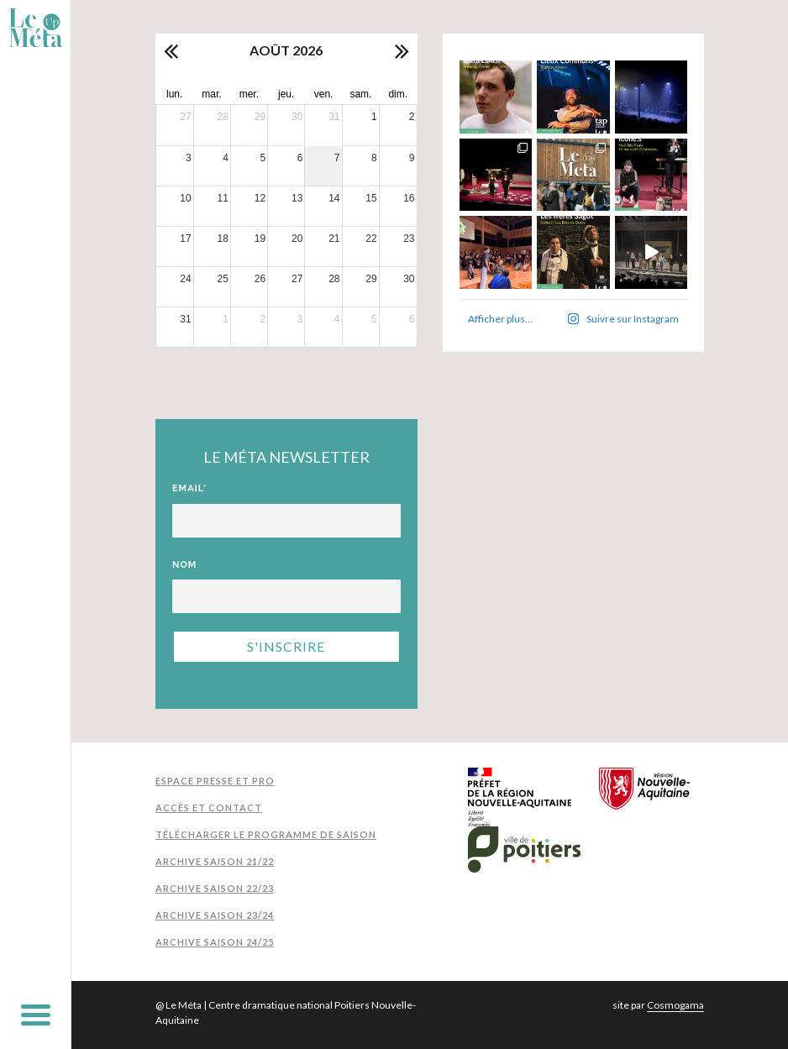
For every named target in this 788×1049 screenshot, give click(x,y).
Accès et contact (208, 807)
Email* (190, 488)
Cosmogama (675, 1005)
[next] (401, 50)
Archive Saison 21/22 (214, 861)
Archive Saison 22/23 (214, 888)
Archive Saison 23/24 (214, 915)
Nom (184, 564)
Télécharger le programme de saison (265, 834)
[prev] (172, 50)
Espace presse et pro (215, 780)
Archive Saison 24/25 (214, 941)
